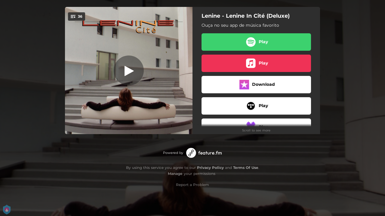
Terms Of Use (245, 167)
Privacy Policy (210, 167)
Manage (175, 173)
